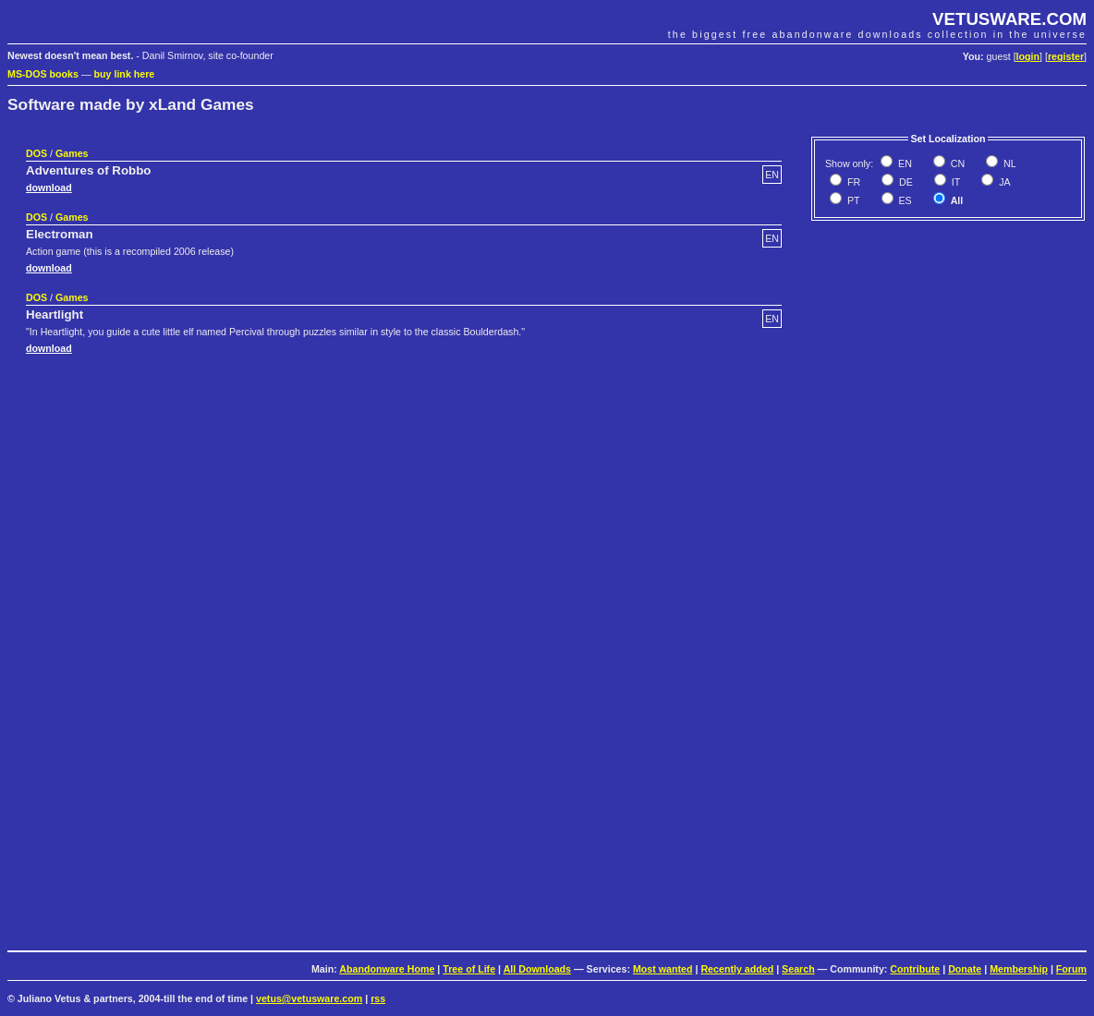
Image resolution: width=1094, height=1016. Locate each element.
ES (904, 200)
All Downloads (537, 968)
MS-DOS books (43, 73)
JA (1003, 181)
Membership (1019, 968)
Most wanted (663, 968)
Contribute (915, 968)
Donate (964, 968)
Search (798, 968)
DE (904, 181)
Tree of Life (469, 968)
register (1066, 56)
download (49, 187)
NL (1008, 163)
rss (378, 998)
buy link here (124, 73)
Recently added (736, 968)
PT (852, 200)
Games (72, 153)
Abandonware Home (386, 968)
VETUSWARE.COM (1009, 19)
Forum (1071, 968)
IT (954, 181)
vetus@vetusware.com (309, 998)
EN (903, 163)
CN (956, 163)
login (1027, 56)
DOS (36, 153)
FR (852, 181)
